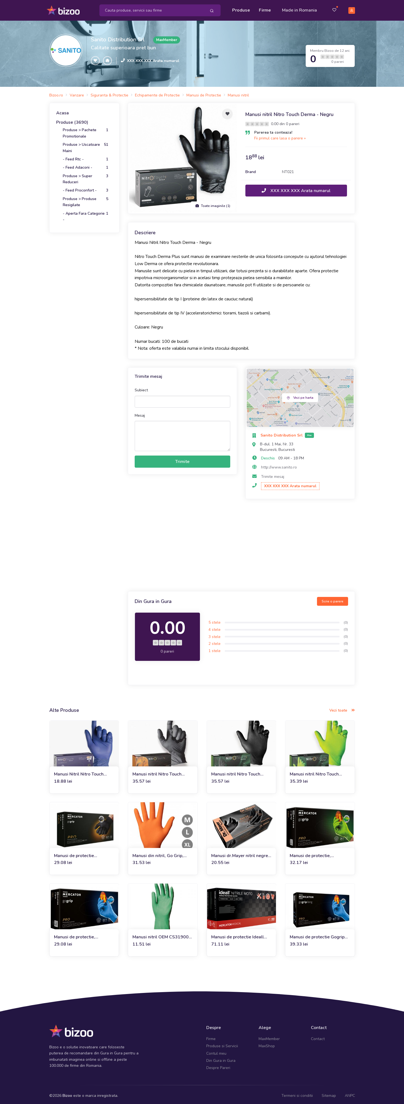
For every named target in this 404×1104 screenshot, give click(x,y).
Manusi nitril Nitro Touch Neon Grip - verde (314, 772)
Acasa (62, 110)
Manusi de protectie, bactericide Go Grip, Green (316, 853)
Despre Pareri (218, 1065)
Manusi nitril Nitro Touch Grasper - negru (235, 772)
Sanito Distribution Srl (118, 37)
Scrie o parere (332, 599)
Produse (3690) (72, 120)
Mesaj (140, 413)
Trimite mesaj (272, 474)
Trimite (182, 459)
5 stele (214, 620)
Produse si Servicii (222, 1043)
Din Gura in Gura (220, 1058)
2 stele (214, 641)
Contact (318, 1036)
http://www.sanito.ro (279, 464)
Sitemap (329, 1093)
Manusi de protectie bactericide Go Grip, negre (80, 853)
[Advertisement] (241, 543)
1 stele (214, 648)
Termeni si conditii (297, 1093)
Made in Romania (299, 9)
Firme (265, 9)
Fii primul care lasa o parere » (280, 135)
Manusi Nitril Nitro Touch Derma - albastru (79, 772)
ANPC (350, 1093)
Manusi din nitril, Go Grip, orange (157, 853)
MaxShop (267, 1043)
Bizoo (67, 1093)
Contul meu (216, 1050)
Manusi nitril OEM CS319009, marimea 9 (162, 934)
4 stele (214, 627)
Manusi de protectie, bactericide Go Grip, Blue (79, 934)
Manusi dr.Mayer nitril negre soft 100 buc (239, 853)
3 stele (214, 634)
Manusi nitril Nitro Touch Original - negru (156, 772)
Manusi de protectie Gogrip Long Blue (317, 934)
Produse (241, 9)
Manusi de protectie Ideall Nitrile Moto (237, 934)
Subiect (141, 387)
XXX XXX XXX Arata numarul (153, 58)
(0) (346, 620)
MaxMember (269, 1036)
